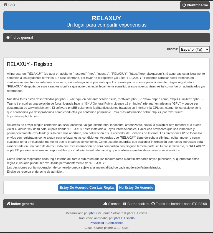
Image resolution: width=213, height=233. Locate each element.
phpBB (93, 213)
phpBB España (124, 218)
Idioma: (172, 49)
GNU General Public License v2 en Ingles (113, 103)
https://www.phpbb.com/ (23, 116)
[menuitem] (9, 5)
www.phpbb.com (39, 107)
